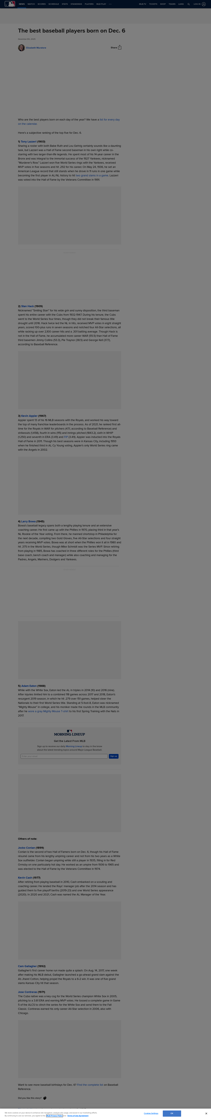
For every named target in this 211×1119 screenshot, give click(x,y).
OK (172, 1113)
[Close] (206, 1113)
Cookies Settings (151, 1113)
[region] (105, 1114)
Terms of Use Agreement (77, 1116)
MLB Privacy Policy (54, 1116)
